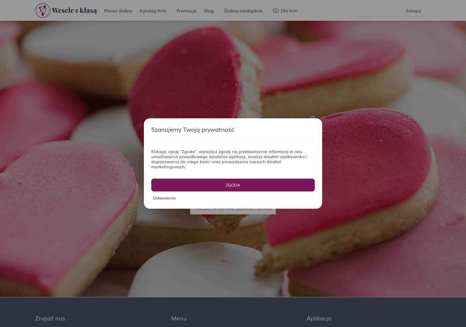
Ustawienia (164, 198)
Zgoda (233, 185)
